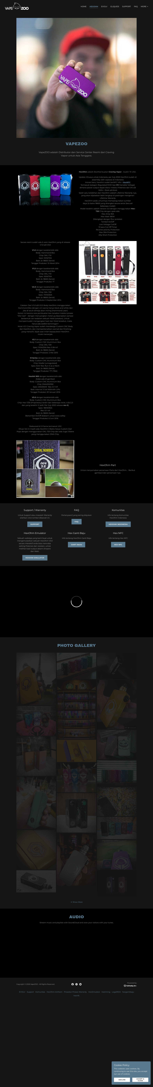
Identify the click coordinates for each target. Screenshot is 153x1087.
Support (34, 524)
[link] (17, 6)
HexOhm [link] (94, 6)
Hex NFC (118, 545)
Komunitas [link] (40, 1078)
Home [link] (83, 6)
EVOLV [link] (104, 6)
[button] (144, 6)
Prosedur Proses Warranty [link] (75, 1078)
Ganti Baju (76, 545)
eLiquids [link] (114, 6)
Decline (122, 1080)
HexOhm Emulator (34, 558)
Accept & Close (140, 1080)
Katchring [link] (106, 1078)
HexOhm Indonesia (118, 524)
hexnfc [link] (77, 1082)
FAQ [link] (136, 6)
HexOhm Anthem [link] (54, 1078)
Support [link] (126, 6)
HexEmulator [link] (94, 1078)
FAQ (76, 522)
